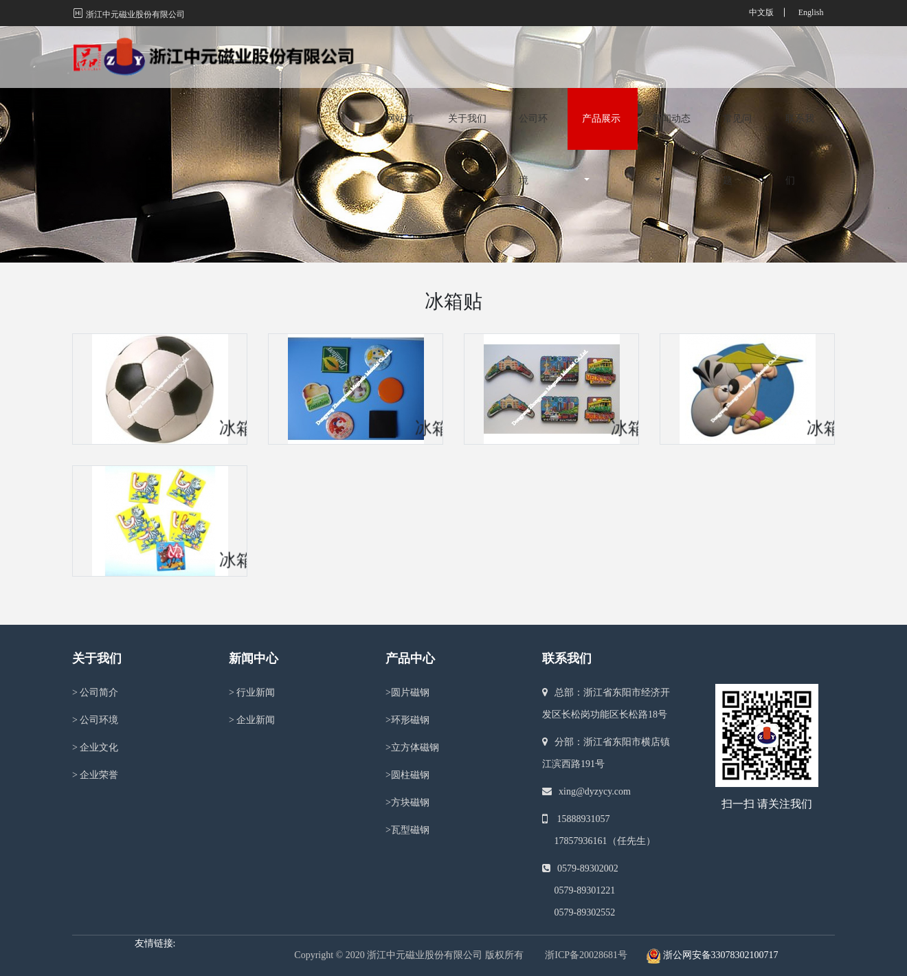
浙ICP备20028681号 (586, 955)
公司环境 (533, 72)
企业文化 (95, 747)
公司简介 (95, 692)
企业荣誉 (95, 775)
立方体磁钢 (412, 747)
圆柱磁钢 (407, 775)
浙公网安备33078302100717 (721, 955)
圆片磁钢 (407, 692)
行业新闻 (252, 692)
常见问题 (737, 72)
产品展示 (601, 59)
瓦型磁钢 (407, 830)
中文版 (761, 12)
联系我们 (799, 72)
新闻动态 (671, 59)
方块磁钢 (407, 802)
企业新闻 (252, 720)
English (811, 12)
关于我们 (467, 59)
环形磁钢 (407, 720)
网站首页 (399, 72)
